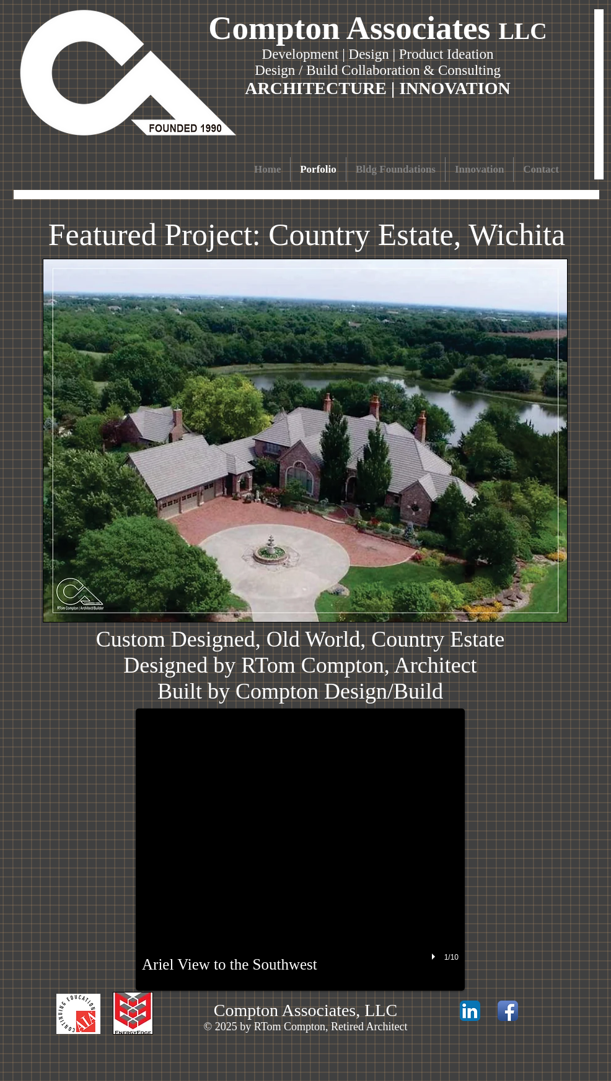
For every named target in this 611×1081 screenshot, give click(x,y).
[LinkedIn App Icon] (470, 1011)
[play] (435, 956)
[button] (300, 849)
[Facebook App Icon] (508, 1011)
